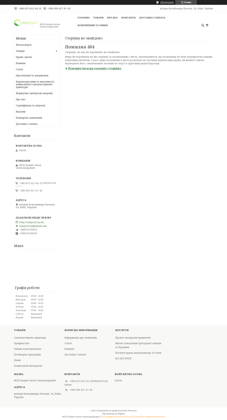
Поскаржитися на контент (116, 416)
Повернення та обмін (92, 25)
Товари (98, 17)
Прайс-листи (24, 57)
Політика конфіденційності (149, 416)
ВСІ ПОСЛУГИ (123, 358)
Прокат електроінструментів (133, 337)
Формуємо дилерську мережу (34, 93)
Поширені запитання (29, 117)
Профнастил (21, 343)
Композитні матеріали (28, 365)
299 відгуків (167, 2)
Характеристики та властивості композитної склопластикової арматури (35, 84)
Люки (17, 360)
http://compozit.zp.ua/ (31, 222)
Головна (83, 17)
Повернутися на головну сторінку (94, 68)
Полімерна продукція (27, 354)
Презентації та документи (32, 75)
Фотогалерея (23, 44)
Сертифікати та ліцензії (30, 105)
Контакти (128, 17)
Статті (19, 69)
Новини (21, 63)
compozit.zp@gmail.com (33, 226)
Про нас (112, 17)
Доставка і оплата (152, 17)
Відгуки (21, 111)
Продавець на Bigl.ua (113, 413)
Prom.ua (132, 410)
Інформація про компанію (80, 337)
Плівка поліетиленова (27, 348)
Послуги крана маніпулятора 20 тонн (138, 352)
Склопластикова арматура (30, 337)
